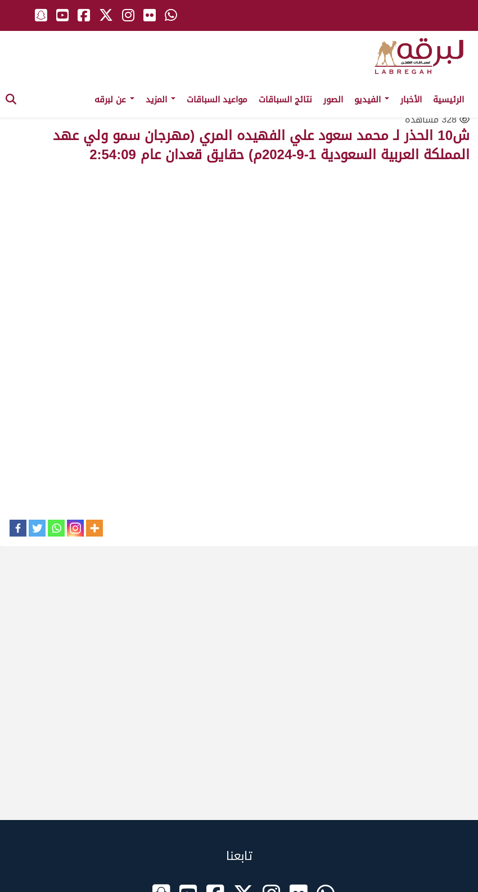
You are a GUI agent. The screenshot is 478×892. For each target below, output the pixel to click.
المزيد (160, 99)
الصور (333, 99)
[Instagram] (75, 528)
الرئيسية (448, 99)
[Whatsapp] (56, 528)
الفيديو (371, 99)
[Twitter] (37, 528)
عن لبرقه (114, 99)
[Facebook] (18, 528)
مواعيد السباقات (217, 99)
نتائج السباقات (285, 99)
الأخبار (411, 99)
